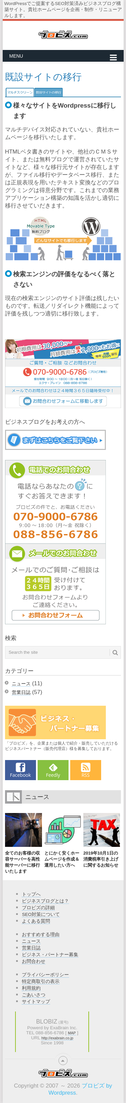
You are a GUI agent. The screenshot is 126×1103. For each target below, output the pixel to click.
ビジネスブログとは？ (45, 901)
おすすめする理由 (40, 934)
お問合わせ (33, 961)
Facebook (20, 775)
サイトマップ (36, 1001)
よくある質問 (36, 921)
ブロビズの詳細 (38, 907)
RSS (86, 775)
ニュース (21, 683)
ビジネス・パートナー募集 (50, 954)
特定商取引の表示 (40, 981)
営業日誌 (21, 692)
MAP (72, 1033)
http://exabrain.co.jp (57, 1038)
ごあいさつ (33, 994)
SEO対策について (41, 914)
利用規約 (31, 988)
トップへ (31, 894)
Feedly (53, 775)
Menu (16, 56)
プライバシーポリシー (45, 974)
